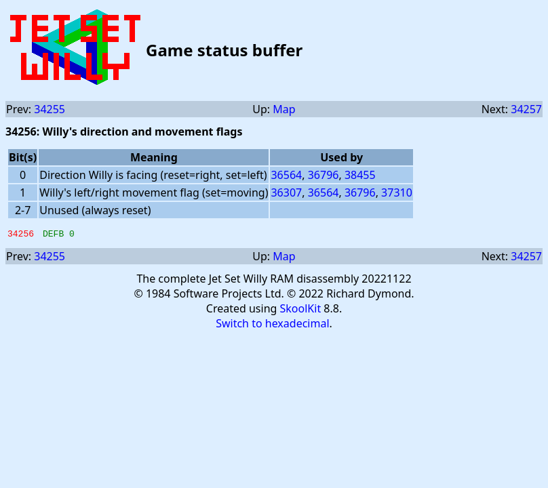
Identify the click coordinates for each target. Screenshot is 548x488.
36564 (286, 174)
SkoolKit (300, 310)
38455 (360, 174)
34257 (526, 109)
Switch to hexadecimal (272, 325)
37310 (396, 192)
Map (284, 109)
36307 (286, 192)
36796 (323, 174)
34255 (49, 109)
